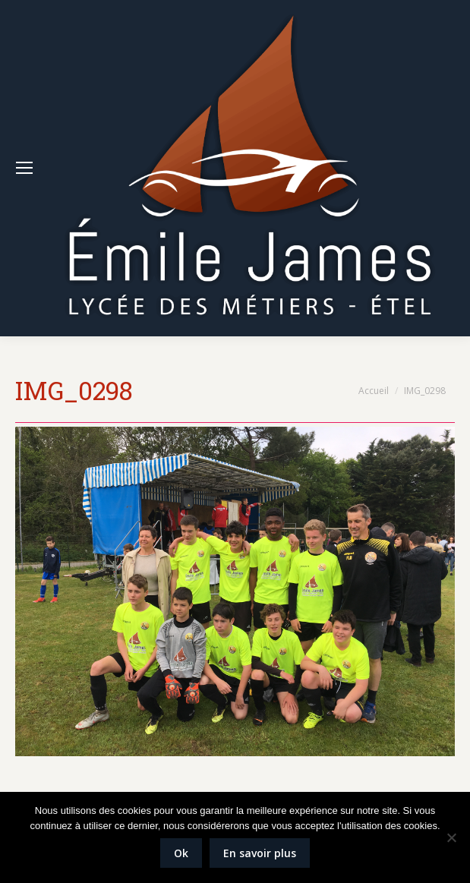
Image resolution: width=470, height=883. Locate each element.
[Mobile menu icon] (24, 168)
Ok (181, 853)
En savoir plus (259, 853)
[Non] (451, 837)
